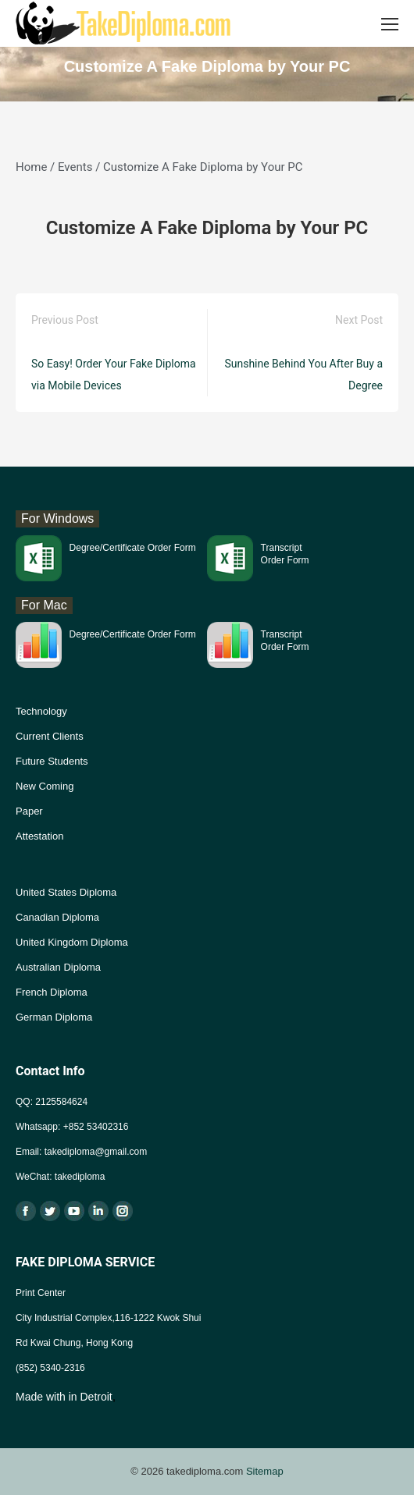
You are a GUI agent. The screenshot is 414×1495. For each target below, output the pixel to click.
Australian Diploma (58, 967)
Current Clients (50, 736)
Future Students (52, 761)
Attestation (39, 836)
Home (31, 167)
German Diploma (54, 1017)
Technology (41, 711)
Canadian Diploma (57, 917)
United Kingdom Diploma (72, 942)
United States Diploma (66, 892)
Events (75, 167)
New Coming (44, 786)
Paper (29, 811)
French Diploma (51, 992)
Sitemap (265, 1471)
